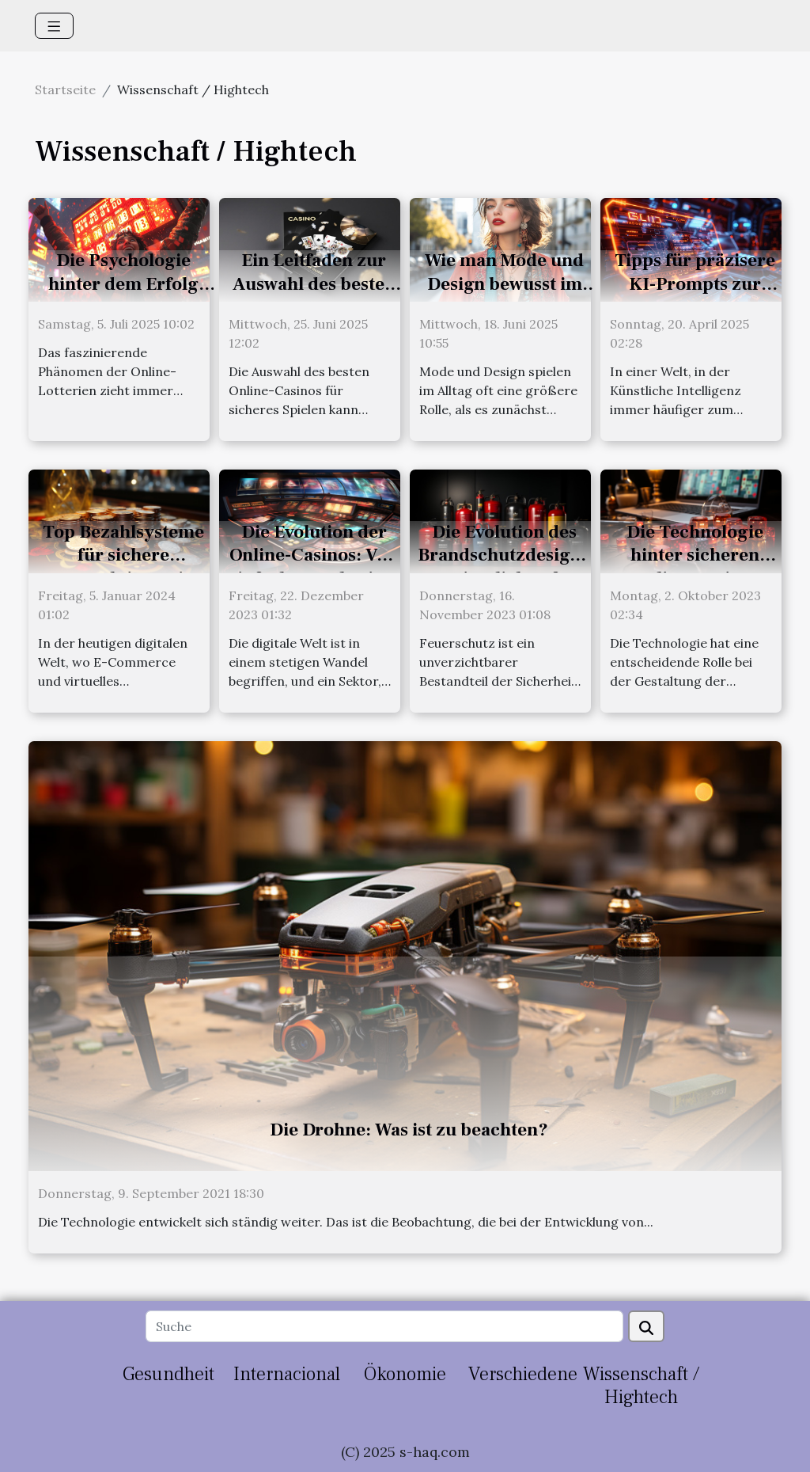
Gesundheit (168, 1374)
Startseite (65, 89)
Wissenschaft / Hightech (641, 1385)
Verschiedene (522, 1374)
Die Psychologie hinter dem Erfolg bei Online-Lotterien (123, 284)
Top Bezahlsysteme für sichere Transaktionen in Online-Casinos (123, 567)
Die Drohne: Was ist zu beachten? (409, 1130)
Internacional (286, 1374)
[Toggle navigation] (54, 26)
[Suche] (384, 1326)
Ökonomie (405, 1374)
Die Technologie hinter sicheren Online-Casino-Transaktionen (694, 567)
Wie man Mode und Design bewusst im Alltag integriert (504, 284)
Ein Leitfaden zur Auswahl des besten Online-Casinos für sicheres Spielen (314, 296)
